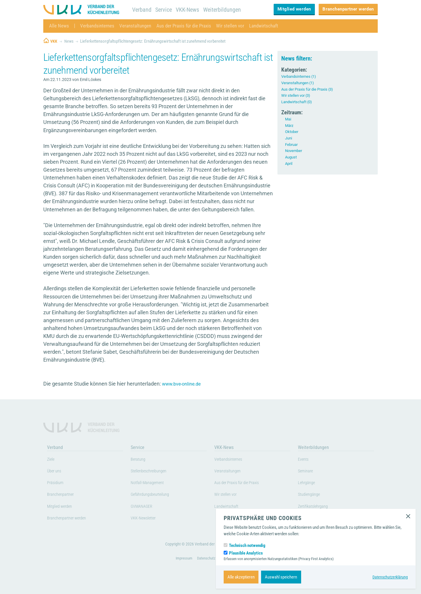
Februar (292, 144)
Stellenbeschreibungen (154, 472)
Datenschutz (206, 567)
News (69, 41)
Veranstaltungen (138, 26)
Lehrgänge (308, 484)
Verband (142, 9)
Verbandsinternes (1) (300, 76)
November (294, 150)
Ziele (52, 460)
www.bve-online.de (184, 384)
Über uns (56, 472)
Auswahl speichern (281, 577)
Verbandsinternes (98, 26)
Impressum (182, 567)
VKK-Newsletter (146, 519)
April (289, 163)
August (291, 157)
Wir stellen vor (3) (297, 95)
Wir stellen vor (237, 26)
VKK (54, 41)
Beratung (140, 460)
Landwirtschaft (273, 26)
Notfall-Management (151, 484)
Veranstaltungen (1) (299, 82)
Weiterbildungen (225, 9)
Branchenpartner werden (348, 9)
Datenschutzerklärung (389, 577)
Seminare (307, 472)
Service (165, 9)
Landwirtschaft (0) (298, 101)
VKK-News (189, 9)
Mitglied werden (294, 9)
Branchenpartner (64, 495)
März (289, 125)
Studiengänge (312, 495)
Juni (289, 138)
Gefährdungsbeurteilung (155, 495)
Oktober (292, 131)
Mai (288, 119)
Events (305, 460)
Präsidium (57, 484)
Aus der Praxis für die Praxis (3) (309, 89)
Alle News (59, 26)
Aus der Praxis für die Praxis (189, 26)
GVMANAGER (144, 507)
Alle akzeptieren (241, 577)
